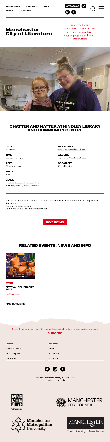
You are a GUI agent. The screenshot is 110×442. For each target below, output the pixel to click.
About (47, 6)
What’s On (13, 6)
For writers (53, 344)
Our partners (53, 358)
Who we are (53, 353)
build (63, 380)
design (56, 380)
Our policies (11, 358)
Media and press (13, 353)
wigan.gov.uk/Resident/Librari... (72, 149)
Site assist (72, 6)
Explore (31, 6)
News (9, 10)
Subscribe (79, 38)
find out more (15, 304)
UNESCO (52, 349)
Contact (25, 10)
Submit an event (13, 349)
